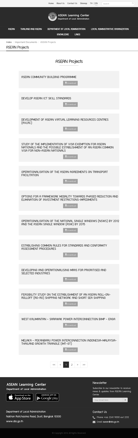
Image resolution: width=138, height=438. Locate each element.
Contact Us (72, 3)
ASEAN (11, 29)
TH (91, 3)
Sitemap (83, 3)
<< (54, 364)
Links (77, 34)
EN (96, 3)
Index (9, 42)
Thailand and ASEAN (31, 29)
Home (51, 3)
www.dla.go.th (14, 421)
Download (70, 83)
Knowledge (63, 34)
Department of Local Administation (66, 29)
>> (84, 364)
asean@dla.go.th (111, 422)
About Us (60, 3)
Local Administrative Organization (110, 29)
